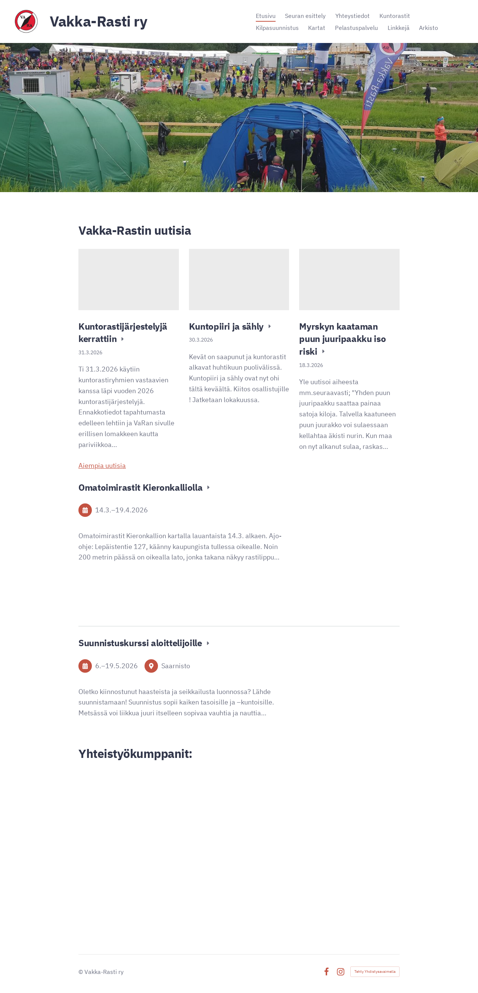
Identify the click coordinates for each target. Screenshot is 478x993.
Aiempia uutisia (102, 465)
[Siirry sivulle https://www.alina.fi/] (156, 843)
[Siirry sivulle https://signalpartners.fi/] (321, 890)
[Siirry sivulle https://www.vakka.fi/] (156, 795)
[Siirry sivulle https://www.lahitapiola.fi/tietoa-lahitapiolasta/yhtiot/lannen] (322, 817)
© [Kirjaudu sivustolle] (81, 971)
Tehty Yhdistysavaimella (374, 971)
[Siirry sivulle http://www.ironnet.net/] (156, 877)
